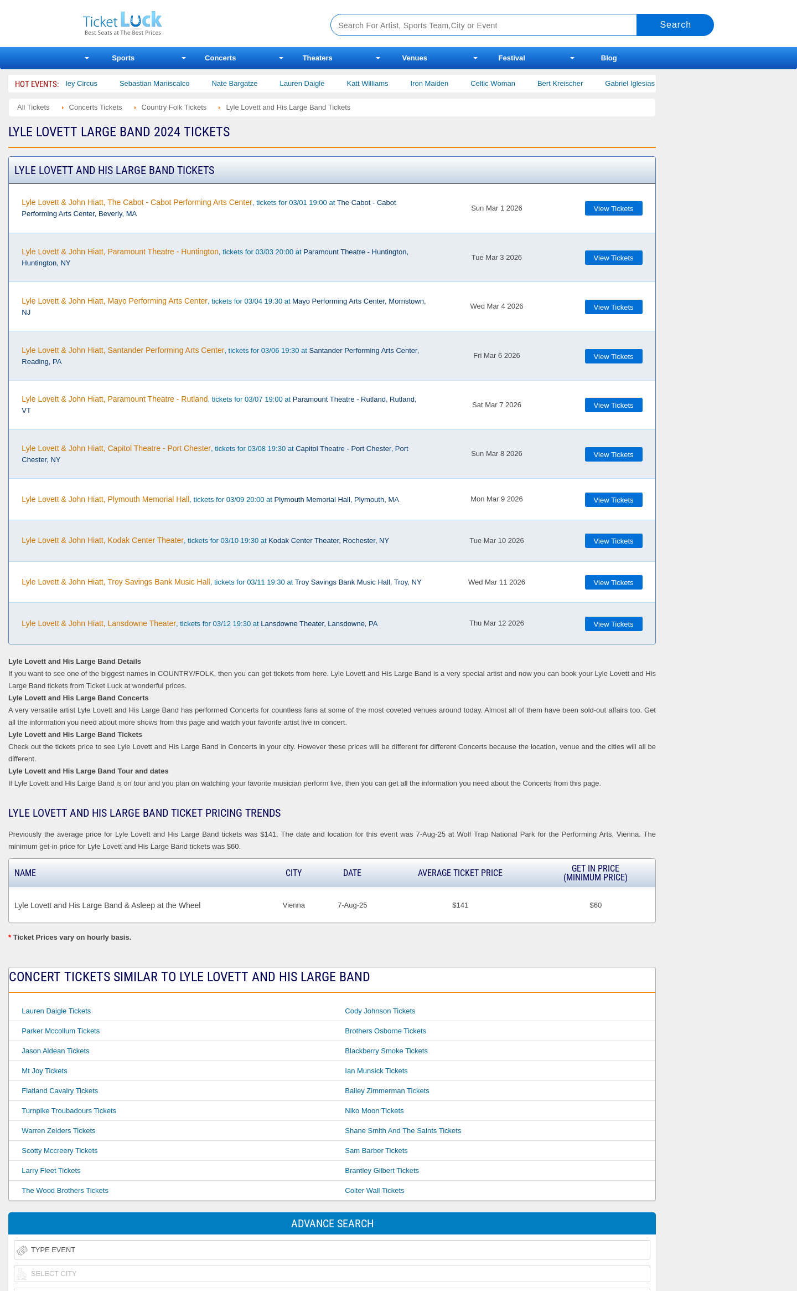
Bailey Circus (91, 83)
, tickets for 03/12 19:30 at (199, 623)
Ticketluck (193, 23)
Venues (414, 58)
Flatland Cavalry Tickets (60, 1091)
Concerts (220, 58)
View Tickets (614, 208)
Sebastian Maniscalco (169, 83)
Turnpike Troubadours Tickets (69, 1110)
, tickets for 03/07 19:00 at (219, 404)
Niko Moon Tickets (374, 1110)
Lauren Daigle (316, 83)
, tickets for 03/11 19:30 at (221, 581)
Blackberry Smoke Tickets (386, 1051)
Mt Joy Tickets (44, 1071)
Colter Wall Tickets (374, 1190)
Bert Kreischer (574, 83)
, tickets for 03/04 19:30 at (224, 306)
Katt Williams (382, 83)
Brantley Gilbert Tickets (382, 1170)
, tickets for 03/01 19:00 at (209, 208)
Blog (609, 58)
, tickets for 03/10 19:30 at (205, 540)
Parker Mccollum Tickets (61, 1031)
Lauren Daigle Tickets (56, 1011)
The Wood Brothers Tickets (65, 1190)
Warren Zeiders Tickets (58, 1130)
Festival (512, 58)
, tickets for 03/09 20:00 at (210, 499)
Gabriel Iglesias (645, 83)
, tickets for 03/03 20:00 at (215, 257)
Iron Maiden (444, 83)
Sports (123, 58)
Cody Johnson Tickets (380, 1011)
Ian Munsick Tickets (376, 1071)
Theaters (318, 58)
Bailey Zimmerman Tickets (387, 1091)
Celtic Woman (507, 83)
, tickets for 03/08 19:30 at (215, 454)
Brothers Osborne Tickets (385, 1031)
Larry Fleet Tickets (51, 1170)
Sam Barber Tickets (376, 1150)
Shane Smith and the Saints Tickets (403, 1130)
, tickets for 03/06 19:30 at (220, 356)
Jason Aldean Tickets (55, 1051)
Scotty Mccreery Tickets (59, 1150)
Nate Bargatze (249, 83)
